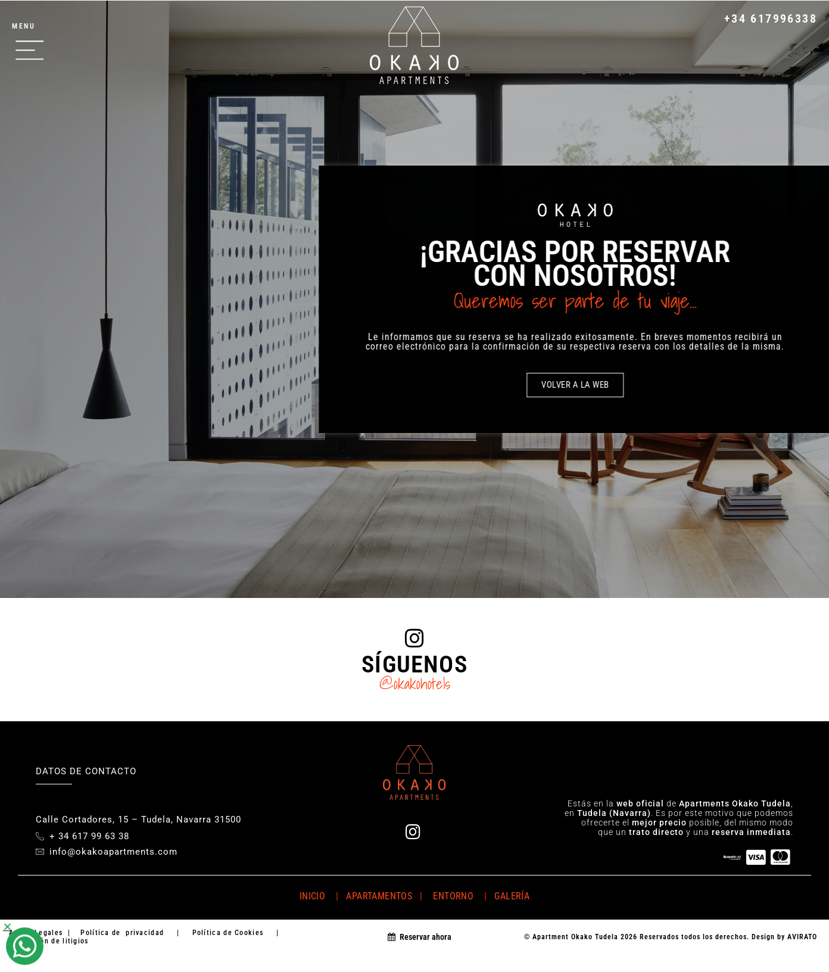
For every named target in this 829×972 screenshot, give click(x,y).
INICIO (312, 896)
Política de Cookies (227, 933)
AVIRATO (802, 937)
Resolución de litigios (49, 941)
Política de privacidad (122, 933)
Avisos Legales (36, 933)
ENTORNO (456, 896)
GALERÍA (511, 896)
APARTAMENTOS (378, 896)
